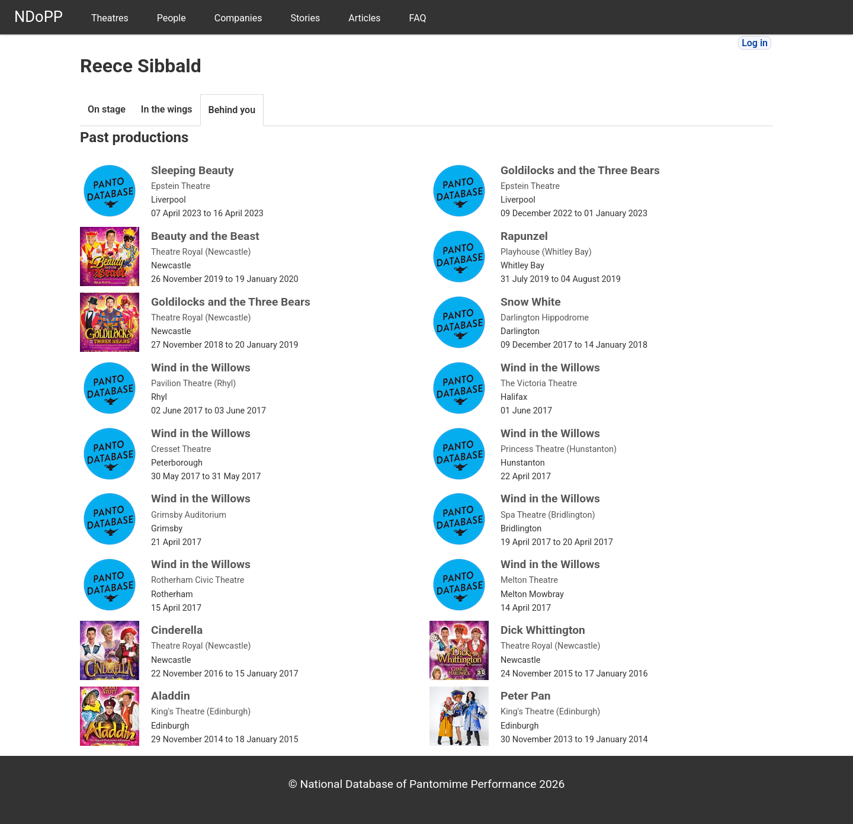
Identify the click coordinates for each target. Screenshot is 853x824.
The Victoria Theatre (539, 384)
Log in (755, 43)
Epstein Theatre (180, 186)
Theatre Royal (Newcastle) (201, 252)
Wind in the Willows (201, 367)
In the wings (167, 109)
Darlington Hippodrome (545, 318)
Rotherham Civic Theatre (197, 580)
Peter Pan (526, 696)
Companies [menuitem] (238, 18)
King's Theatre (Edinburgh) (201, 712)
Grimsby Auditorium (188, 515)
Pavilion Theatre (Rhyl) (193, 384)
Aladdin (170, 696)
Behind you (232, 110)
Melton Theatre (529, 580)
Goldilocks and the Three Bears (580, 170)
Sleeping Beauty (192, 170)
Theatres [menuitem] (110, 18)
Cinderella (177, 630)
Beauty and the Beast (205, 236)
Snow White (531, 302)
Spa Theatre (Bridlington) (548, 515)
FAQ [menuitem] (417, 18)
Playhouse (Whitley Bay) (546, 252)
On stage (107, 109)
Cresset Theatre (181, 449)
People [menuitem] (171, 18)
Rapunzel (524, 236)
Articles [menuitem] (364, 18)
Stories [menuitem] (305, 18)
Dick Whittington (543, 630)
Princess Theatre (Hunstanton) (559, 449)
